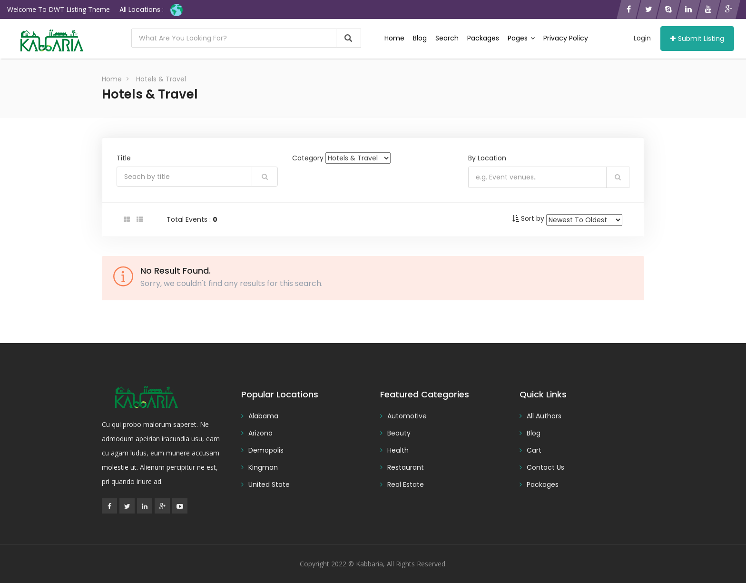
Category (308, 158)
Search (447, 38)
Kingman (263, 467)
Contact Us (545, 467)
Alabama (263, 416)
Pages (521, 38)
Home (394, 38)
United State (269, 484)
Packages (483, 38)
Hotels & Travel (161, 79)
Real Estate (405, 484)
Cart (534, 450)
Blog (420, 38)
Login (642, 38)
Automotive (407, 416)
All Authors (544, 416)
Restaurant (405, 467)
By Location (487, 158)
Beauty (399, 433)
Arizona (260, 433)
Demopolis (266, 450)
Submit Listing (697, 38)
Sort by (532, 218)
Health (398, 450)
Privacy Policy (565, 38)
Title (124, 158)
